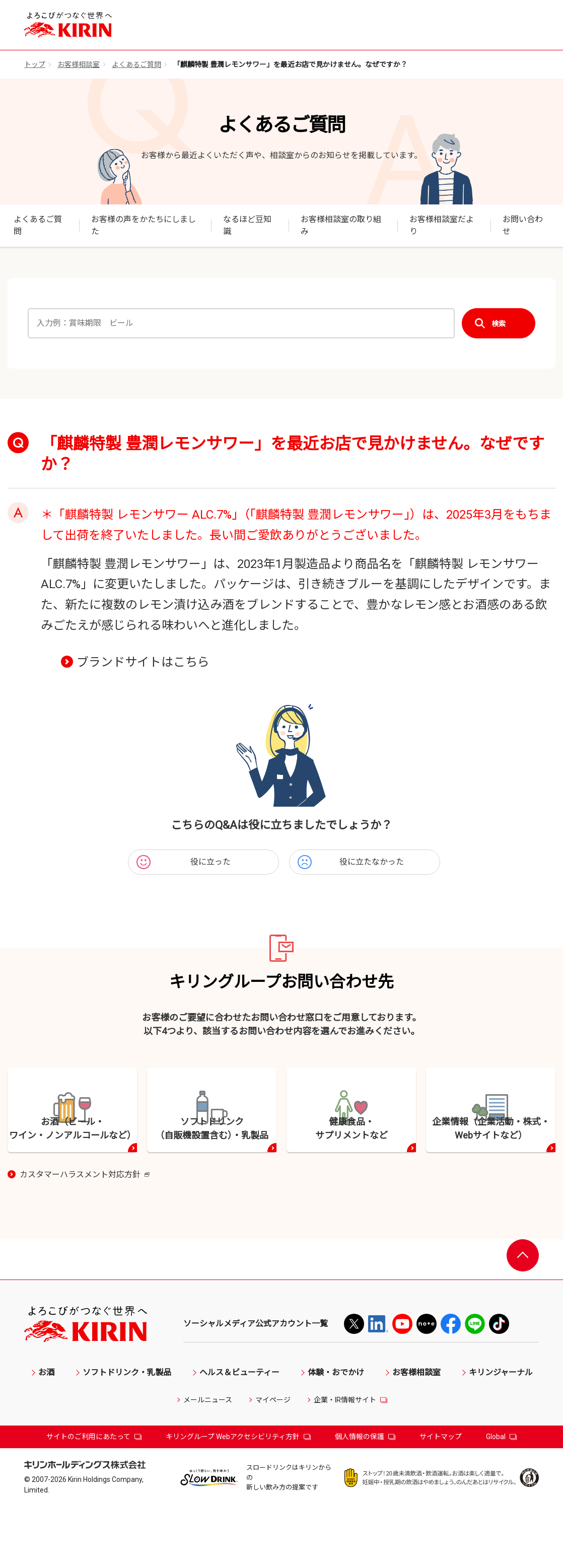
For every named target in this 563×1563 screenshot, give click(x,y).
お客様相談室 (78, 64)
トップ (34, 64)
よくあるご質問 (136, 64)
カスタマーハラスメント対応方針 (85, 1230)
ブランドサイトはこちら (143, 662)
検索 (498, 323)
